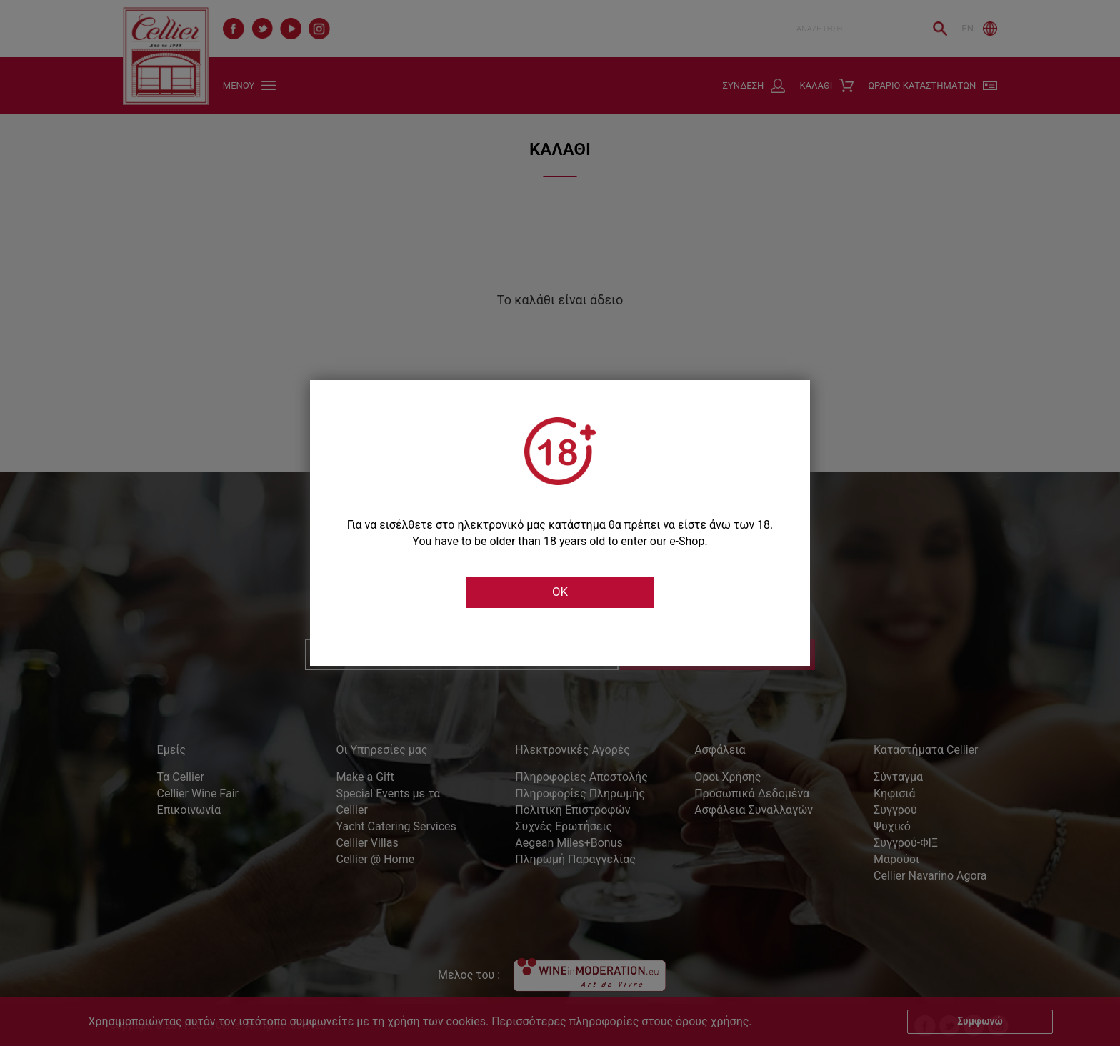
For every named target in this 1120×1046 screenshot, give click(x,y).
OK (560, 592)
